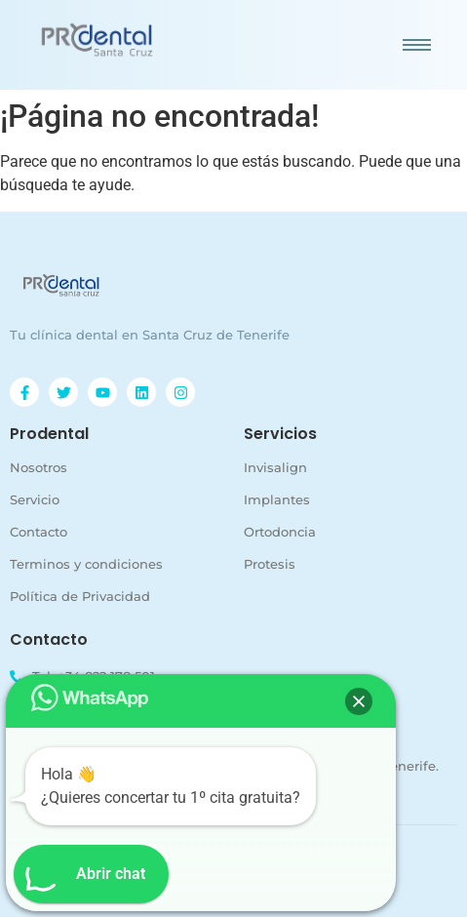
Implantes (277, 499)
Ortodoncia (280, 531)
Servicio (34, 499)
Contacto (38, 531)
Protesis (269, 564)
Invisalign (275, 467)
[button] (358, 701)
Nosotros (38, 467)
